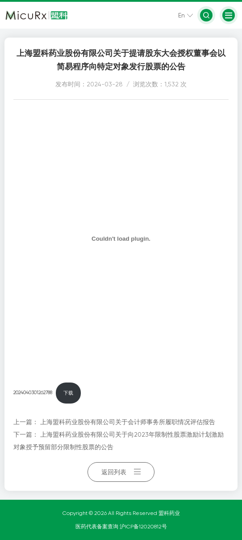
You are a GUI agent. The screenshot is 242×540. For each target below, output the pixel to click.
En (181, 15)
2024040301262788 (32, 393)
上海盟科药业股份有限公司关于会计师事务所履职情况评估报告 (127, 421)
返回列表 (121, 472)
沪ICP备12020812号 (143, 526)
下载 (68, 393)
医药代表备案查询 (97, 526)
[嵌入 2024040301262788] (121, 238)
